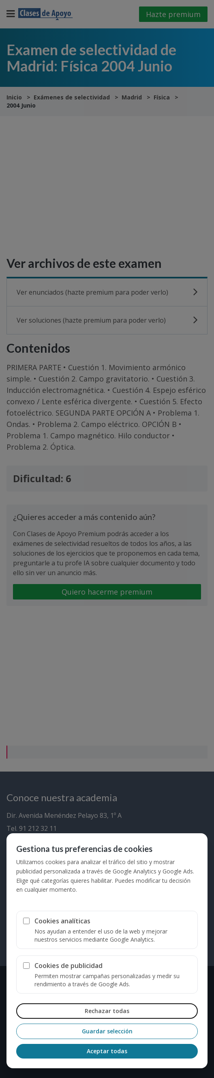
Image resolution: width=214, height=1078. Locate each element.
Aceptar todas (107, 1051)
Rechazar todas (107, 1011)
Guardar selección (107, 1031)
